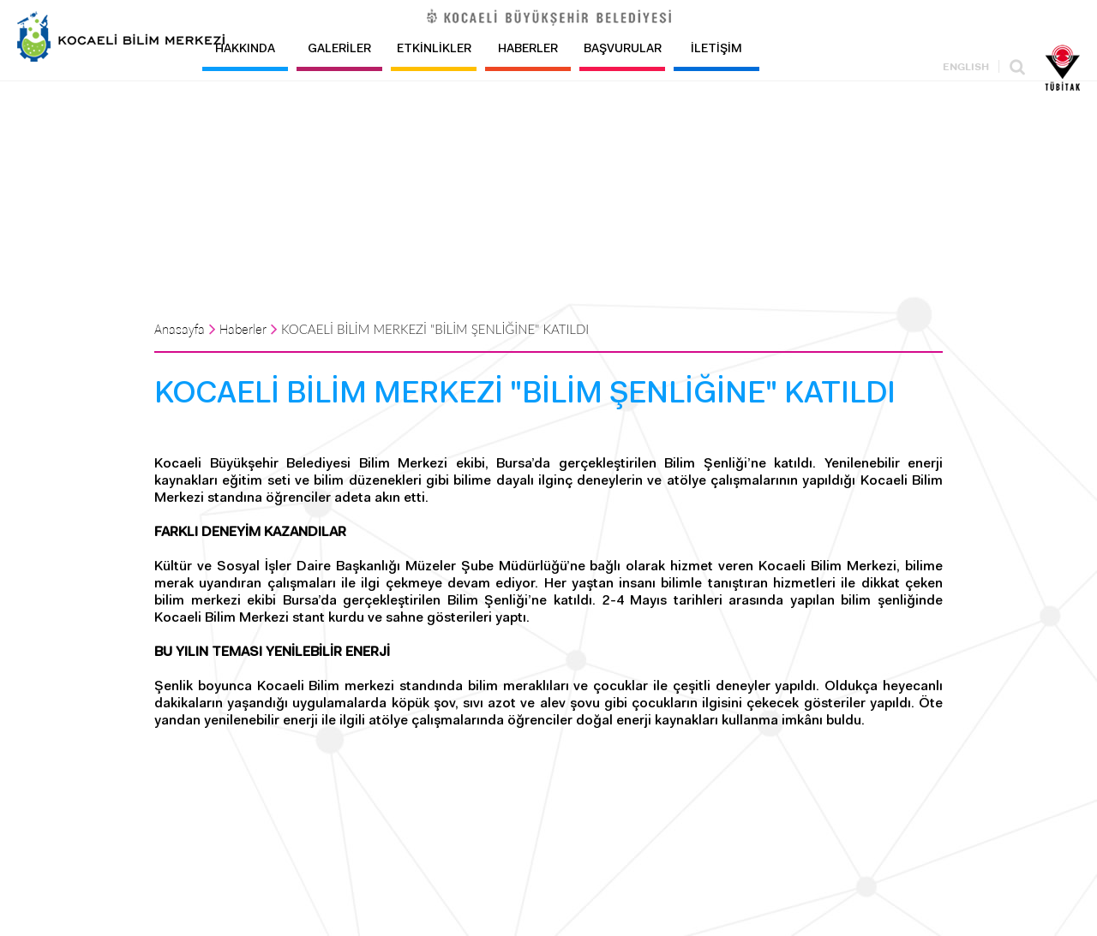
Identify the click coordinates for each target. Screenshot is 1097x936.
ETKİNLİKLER (434, 50)
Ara (1017, 67)
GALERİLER (339, 50)
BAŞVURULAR (623, 50)
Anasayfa (179, 331)
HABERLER (528, 50)
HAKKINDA (245, 50)
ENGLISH (966, 68)
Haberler (243, 331)
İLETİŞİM (716, 50)
